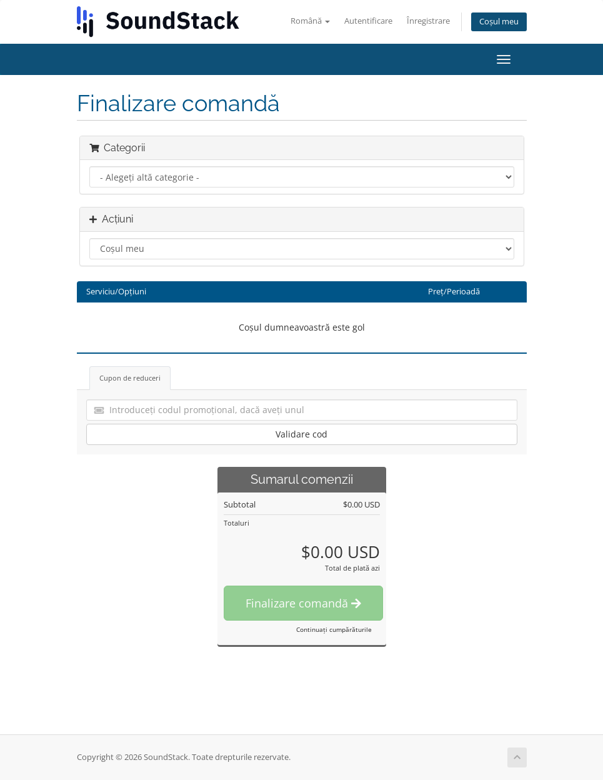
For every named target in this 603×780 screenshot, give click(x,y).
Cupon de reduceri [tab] (130, 377)
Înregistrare (428, 21)
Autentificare (368, 21)
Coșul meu (499, 21)
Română (310, 21)
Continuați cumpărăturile (334, 629)
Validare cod (301, 434)
